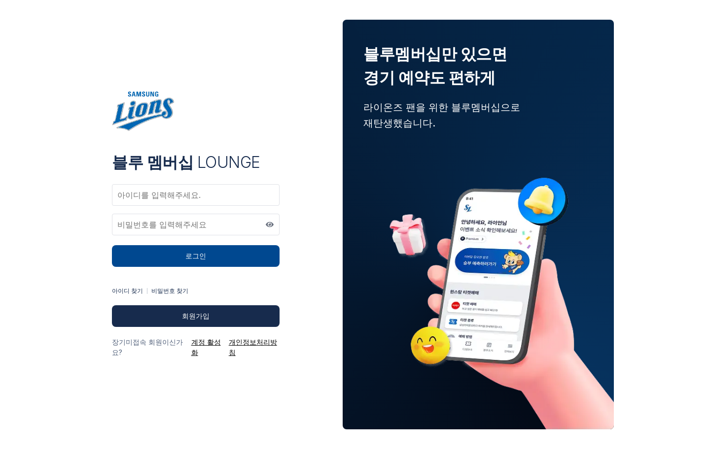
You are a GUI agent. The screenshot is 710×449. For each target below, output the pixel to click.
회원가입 (196, 316)
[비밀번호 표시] (270, 224)
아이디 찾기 (127, 290)
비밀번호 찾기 (169, 290)
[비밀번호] (196, 224)
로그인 (195, 256)
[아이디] (196, 195)
